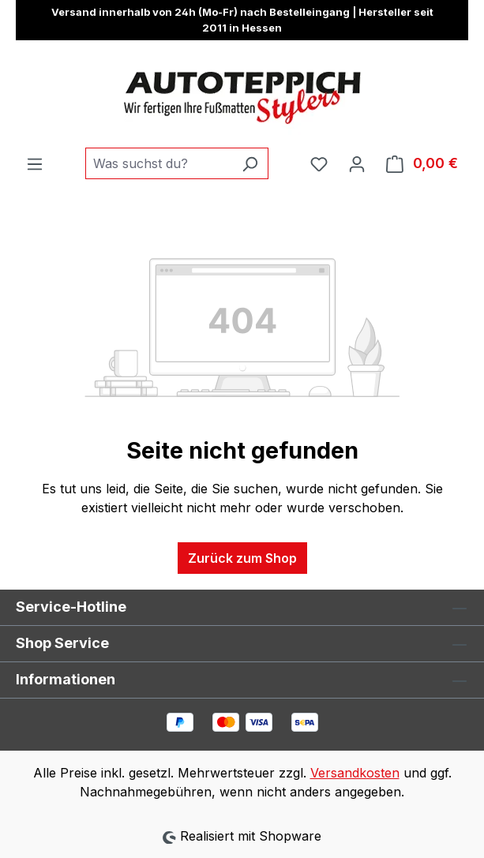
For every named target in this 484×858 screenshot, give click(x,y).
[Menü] (35, 163)
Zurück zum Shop (242, 558)
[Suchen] (249, 163)
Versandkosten (355, 773)
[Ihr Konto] (357, 163)
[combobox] (158, 163)
